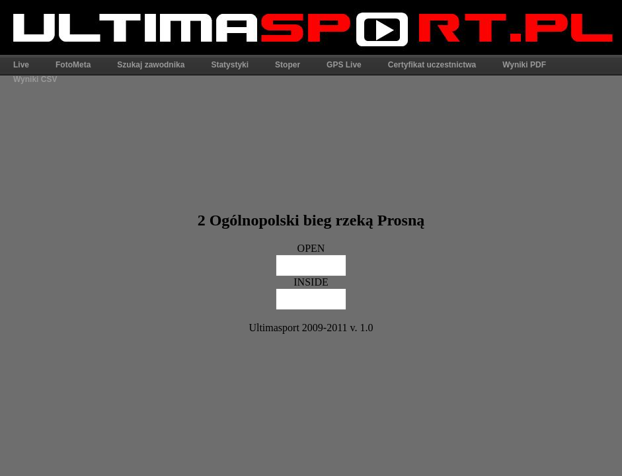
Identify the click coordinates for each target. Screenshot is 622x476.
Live (21, 64)
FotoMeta (73, 64)
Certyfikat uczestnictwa (432, 64)
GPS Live (344, 64)
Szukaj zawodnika (150, 64)
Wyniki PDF (524, 64)
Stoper (287, 64)
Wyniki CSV (35, 79)
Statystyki (230, 64)
